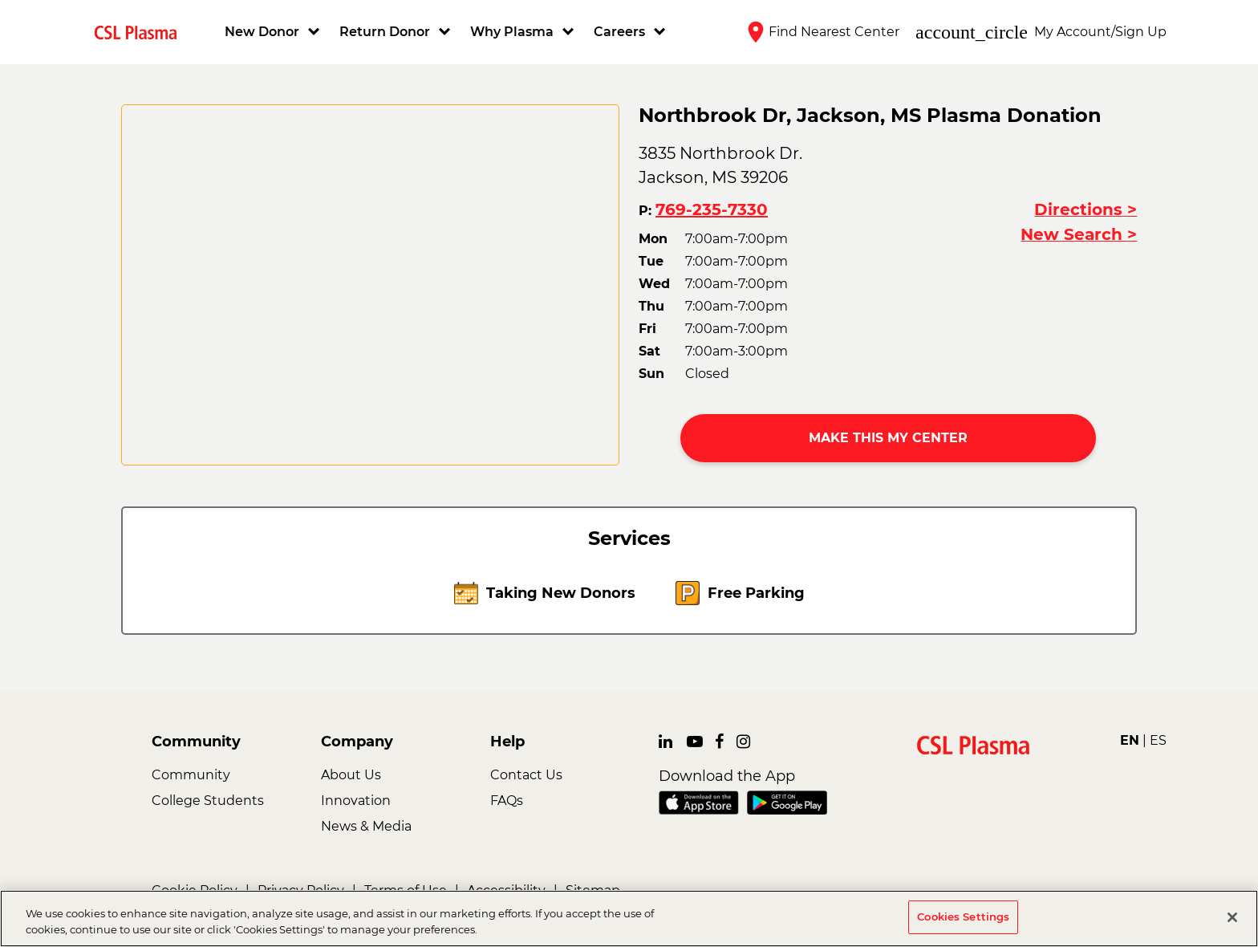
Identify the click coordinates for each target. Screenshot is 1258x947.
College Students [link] (208, 800)
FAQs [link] (506, 800)
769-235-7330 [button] (711, 209)
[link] (142, 31)
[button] (274, 32)
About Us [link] (351, 774)
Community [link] (191, 774)
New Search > (1079, 234)
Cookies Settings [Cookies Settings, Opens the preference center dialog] (963, 916)
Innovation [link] (356, 800)
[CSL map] (370, 284)
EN (1129, 740)
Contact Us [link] (526, 774)
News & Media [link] (366, 826)
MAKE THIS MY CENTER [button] (888, 437)
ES (1158, 740)
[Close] (1232, 917)
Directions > (1085, 209)
